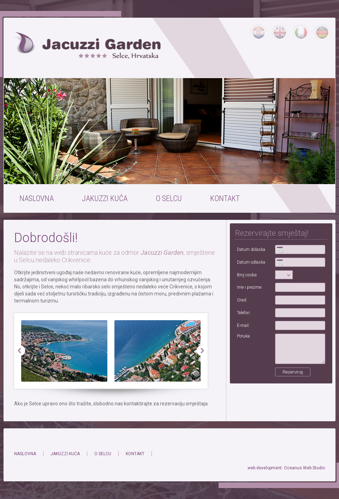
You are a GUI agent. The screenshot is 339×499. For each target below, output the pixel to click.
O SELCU (169, 198)
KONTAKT (225, 198)
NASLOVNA (36, 198)
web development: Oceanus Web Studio (286, 467)
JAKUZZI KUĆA (104, 198)
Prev (19, 351)
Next (202, 351)
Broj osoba (247, 274)
